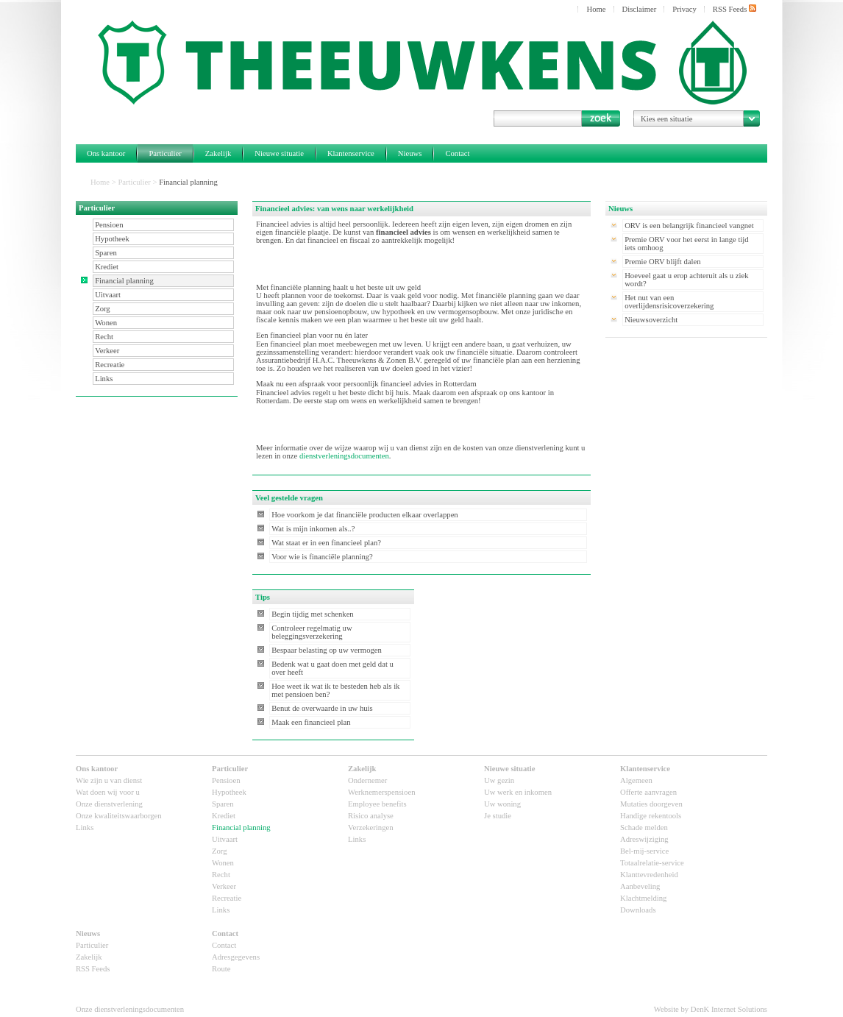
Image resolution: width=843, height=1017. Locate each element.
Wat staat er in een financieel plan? (326, 543)
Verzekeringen (371, 827)
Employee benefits (377, 804)
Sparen (106, 253)
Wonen (106, 323)
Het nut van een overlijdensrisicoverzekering (669, 302)
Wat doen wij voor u (108, 792)
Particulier (165, 153)
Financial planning (124, 281)
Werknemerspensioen (381, 792)
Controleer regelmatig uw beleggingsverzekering (311, 632)
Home (595, 9)
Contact (457, 153)
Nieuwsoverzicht (651, 320)
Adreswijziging (644, 839)
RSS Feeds (734, 8)
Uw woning (502, 804)
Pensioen (109, 225)
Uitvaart (108, 295)
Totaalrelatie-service (652, 863)
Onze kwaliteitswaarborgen (119, 816)
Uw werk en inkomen (518, 792)
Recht (104, 337)
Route (221, 969)
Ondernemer (367, 780)
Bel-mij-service (644, 851)
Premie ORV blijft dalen (662, 262)
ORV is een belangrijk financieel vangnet (689, 226)
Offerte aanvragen (648, 792)
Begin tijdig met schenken (312, 614)
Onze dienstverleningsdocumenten (130, 1009)
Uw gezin (499, 780)
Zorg (102, 309)
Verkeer (107, 351)
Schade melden (644, 827)
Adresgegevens (236, 957)
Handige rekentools (650, 816)
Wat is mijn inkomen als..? (313, 529)
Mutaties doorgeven (651, 804)
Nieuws (410, 153)
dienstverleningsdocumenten (344, 456)
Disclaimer (639, 9)
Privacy (684, 9)
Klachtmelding (643, 898)
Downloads (638, 910)
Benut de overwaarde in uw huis (322, 708)
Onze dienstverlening (109, 804)
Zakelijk (218, 153)
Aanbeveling (640, 886)
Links (104, 379)
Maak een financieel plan (310, 722)
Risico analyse (371, 816)
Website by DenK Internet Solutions (710, 1009)
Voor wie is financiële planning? (322, 557)
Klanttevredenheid (649, 875)
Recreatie (109, 365)
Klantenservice (350, 153)
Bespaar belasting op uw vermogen (326, 650)
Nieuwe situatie (279, 153)
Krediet (106, 267)
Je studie (497, 816)
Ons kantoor (106, 153)
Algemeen (636, 780)
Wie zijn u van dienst (109, 780)
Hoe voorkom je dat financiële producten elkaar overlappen (364, 515)
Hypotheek (112, 239)
